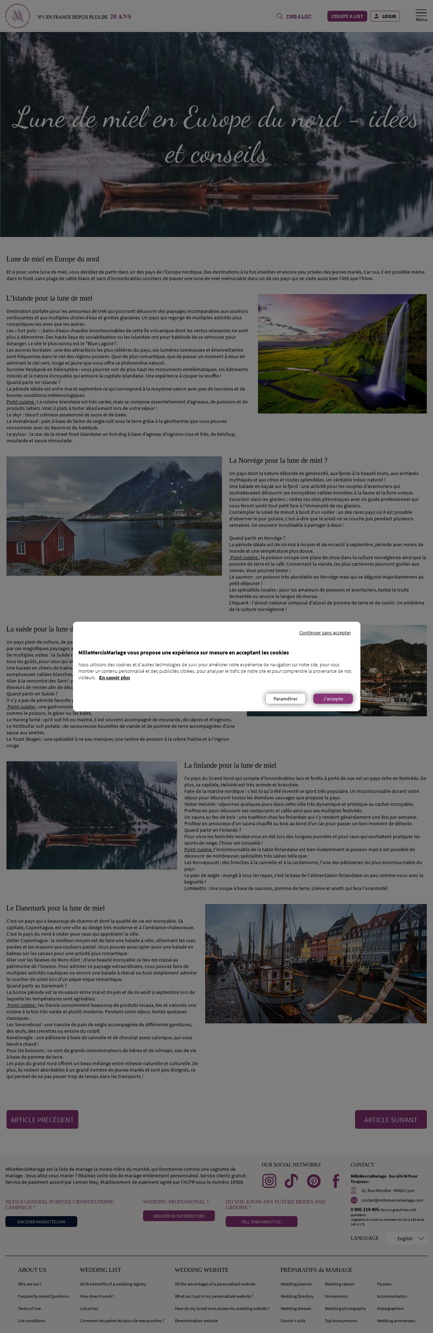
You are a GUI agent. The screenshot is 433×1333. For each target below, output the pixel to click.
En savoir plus (114, 677)
